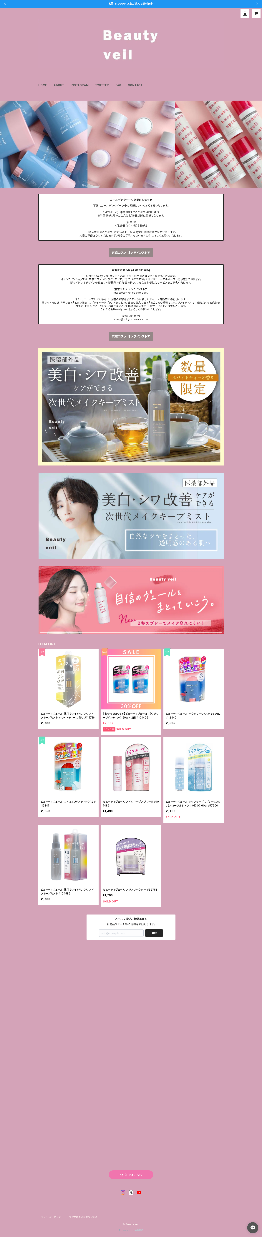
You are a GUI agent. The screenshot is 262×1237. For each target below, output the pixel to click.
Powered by (131, 1230)
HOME (42, 85)
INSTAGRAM (80, 85)
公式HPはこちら (131, 1175)
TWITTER (102, 85)
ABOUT (59, 85)
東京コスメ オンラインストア (131, 253)
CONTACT (135, 85)
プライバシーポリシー (52, 1217)
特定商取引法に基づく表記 (83, 1217)
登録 (154, 933)
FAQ (118, 85)
